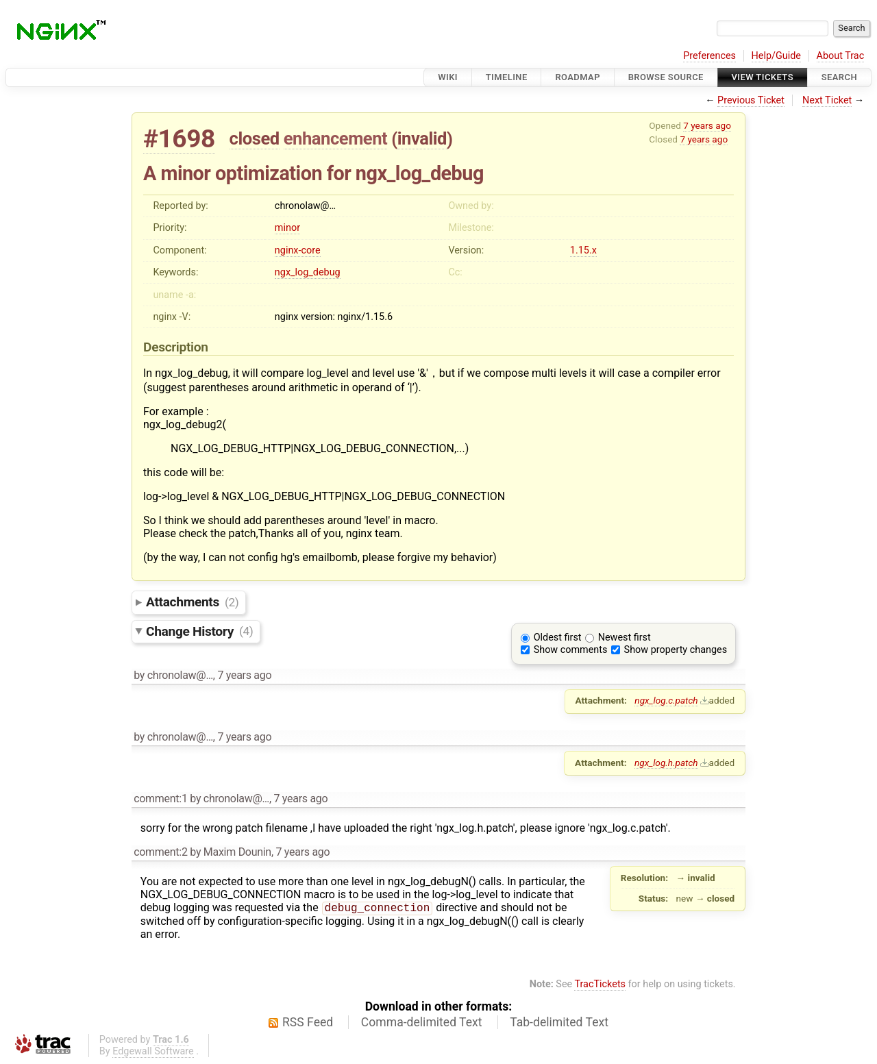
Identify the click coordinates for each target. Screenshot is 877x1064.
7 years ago (707, 125)
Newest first (624, 637)
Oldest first (558, 637)
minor (287, 228)
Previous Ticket (751, 100)
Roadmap (577, 77)
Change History (199, 631)
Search (839, 77)
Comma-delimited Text (421, 1023)
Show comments (571, 650)
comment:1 (160, 798)
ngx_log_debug (308, 272)
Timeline (507, 77)
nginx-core (298, 250)
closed (255, 138)
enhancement (336, 138)
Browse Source (666, 77)
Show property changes (675, 650)
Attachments (192, 602)
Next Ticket (827, 100)
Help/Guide (776, 56)
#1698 (179, 138)
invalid (422, 138)
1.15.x (583, 250)
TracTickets (600, 985)
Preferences (709, 56)
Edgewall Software (153, 1053)
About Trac (841, 56)
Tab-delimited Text (559, 1023)
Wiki (448, 77)
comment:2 (160, 851)
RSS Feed (307, 1023)
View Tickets (762, 77)
